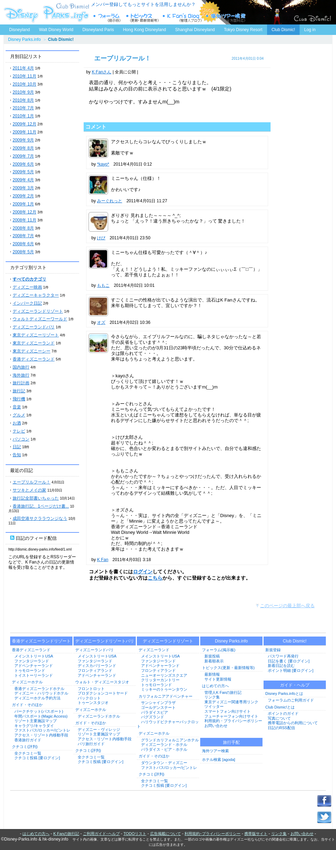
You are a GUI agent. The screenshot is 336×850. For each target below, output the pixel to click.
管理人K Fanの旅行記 (222, 692)
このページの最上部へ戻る (287, 605)
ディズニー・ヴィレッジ (99, 729)
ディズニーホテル (27, 682)
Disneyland (19, 29)
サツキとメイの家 (29, 490)
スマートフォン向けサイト (227, 711)
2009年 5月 (23, 171)
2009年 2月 (23, 196)
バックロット (89, 698)
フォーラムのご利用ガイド (291, 700)
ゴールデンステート (158, 707)
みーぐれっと (109, 200)
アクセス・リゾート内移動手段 (41, 735)
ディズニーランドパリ (34, 327)
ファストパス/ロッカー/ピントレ (42, 730)
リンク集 (212, 697)
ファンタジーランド (31, 661)
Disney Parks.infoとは (284, 693)
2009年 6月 (23, 164)
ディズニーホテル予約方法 (37, 698)
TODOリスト (135, 833)
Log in (310, 29)
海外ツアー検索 (215, 751)
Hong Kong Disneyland (144, 29)
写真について (279, 718)
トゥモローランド (29, 670)
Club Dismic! (283, 29)
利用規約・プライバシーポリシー (233, 721)
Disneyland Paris (98, 29)
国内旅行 (21, 367)
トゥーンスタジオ (93, 702)
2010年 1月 (23, 116)
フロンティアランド (95, 670)
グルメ (19, 415)
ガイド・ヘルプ (294, 685)
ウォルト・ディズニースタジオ (102, 682)
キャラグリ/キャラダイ (34, 726)
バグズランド (152, 717)
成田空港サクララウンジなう (40, 518)
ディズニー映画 (27, 287)
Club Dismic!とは (280, 707)
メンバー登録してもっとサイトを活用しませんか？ (143, 4)
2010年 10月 (24, 84)
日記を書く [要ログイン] (288, 661)
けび (101, 237)
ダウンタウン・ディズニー (164, 763)
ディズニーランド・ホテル (164, 744)
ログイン (143, 571)
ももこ (103, 285)
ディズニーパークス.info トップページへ (45, 12)
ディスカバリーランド (97, 665)
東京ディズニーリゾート (36, 335)
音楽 (17, 407)
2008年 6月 (23, 243)
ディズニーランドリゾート (38, 311)
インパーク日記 (27, 303)
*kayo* (103, 164)
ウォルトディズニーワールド (40, 319)
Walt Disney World (55, 28)
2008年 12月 (24, 212)
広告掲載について (165, 833)
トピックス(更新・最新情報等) (228, 668)
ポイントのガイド (283, 713)
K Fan (102, 559)
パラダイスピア (154, 712)
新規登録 (273, 650)
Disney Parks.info (24, 39)
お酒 (17, 423)
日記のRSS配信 (281, 728)
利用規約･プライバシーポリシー (212, 833)
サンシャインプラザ (158, 702)
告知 (17, 454)
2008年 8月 (23, 228)
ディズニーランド (154, 650)
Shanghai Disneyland (195, 29)
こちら (155, 578)
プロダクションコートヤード (103, 693)
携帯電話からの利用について (293, 723)
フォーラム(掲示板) (218, 650)
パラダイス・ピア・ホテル (164, 749)
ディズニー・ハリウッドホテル (41, 693)
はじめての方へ (215, 686)
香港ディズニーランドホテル (39, 688)
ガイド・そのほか (27, 705)
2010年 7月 (23, 108)
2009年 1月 (23, 204)
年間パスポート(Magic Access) (41, 716)
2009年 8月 (23, 148)
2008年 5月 (23, 251)
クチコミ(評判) (24, 746)
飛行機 (19, 399)
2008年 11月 (24, 220)
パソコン (21, 439)
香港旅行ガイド (27, 740)
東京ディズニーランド (34, 343)
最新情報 (212, 674)
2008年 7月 (23, 235)
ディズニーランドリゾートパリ (104, 641)
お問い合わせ (215, 726)
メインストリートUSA (33, 656)
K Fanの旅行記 (66, 833)
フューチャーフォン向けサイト (231, 716)
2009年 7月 (23, 156)
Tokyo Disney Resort (243, 29)
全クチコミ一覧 (27, 753)
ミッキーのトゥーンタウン (164, 689)
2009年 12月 (24, 124)
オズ (101, 322)
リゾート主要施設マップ (35, 721)
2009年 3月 (23, 188)
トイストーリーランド (33, 675)
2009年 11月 (24, 132)
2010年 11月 (24, 76)
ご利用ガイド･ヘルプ (101, 833)
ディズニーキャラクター (36, 295)
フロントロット (91, 688)
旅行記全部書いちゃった (36, 498)
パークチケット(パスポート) (38, 711)
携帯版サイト (255, 833)
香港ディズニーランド (34, 359)
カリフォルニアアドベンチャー (165, 696)
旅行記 (19, 390)
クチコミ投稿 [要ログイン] (37, 758)
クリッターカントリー (160, 680)
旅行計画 (21, 382)
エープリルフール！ (31, 482)
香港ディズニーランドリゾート (41, 641)
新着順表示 (214, 661)
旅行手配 (231, 742)
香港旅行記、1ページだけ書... (41, 506)
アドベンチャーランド (33, 665)
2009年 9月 (23, 140)
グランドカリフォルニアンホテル (170, 740)
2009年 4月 (23, 179)
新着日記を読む (281, 665)
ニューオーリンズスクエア (164, 675)
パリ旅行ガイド (91, 744)
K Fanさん (101, 72)
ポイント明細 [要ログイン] (290, 670)
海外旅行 (21, 375)
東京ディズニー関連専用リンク (231, 702)
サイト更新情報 (217, 679)
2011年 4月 (23, 68)
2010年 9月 (23, 92)
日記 (17, 446)
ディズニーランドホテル (99, 716)
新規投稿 (212, 656)
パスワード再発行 (283, 656)
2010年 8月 (23, 100)
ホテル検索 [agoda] (218, 759)
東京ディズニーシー (31, 351)
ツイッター (214, 706)
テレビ (19, 431)
